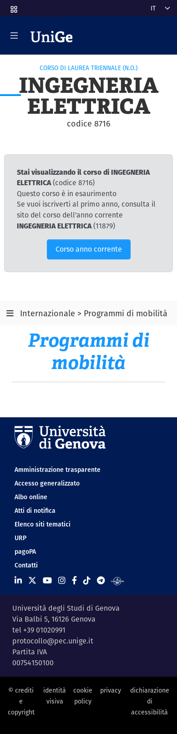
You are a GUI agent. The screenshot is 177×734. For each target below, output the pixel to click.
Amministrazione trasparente (58, 469)
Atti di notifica (35, 510)
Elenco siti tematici (43, 524)
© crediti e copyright (21, 701)
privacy (110, 690)
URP (20, 537)
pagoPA (25, 551)
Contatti (26, 565)
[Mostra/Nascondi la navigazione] (14, 35)
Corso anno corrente (89, 249)
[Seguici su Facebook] (74, 580)
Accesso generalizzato (47, 483)
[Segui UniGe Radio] (117, 580)
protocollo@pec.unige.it (52, 641)
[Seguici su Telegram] (101, 580)
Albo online (31, 496)
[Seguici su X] (32, 580)
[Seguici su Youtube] (47, 580)
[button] (13, 6)
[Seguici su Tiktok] (87, 580)
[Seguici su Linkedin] (18, 580)
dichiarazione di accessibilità (149, 701)
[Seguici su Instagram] (62, 580)
